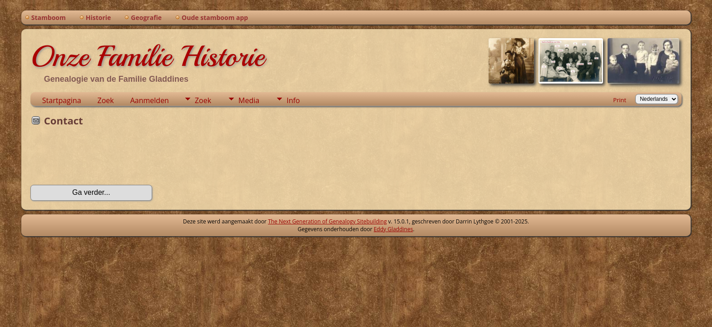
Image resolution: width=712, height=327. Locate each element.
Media (248, 100)
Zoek (106, 100)
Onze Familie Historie (147, 56)
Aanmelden (149, 100)
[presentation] (99, 158)
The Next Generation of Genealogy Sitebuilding (327, 221)
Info (293, 100)
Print (619, 100)
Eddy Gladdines (393, 229)
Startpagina (61, 100)
